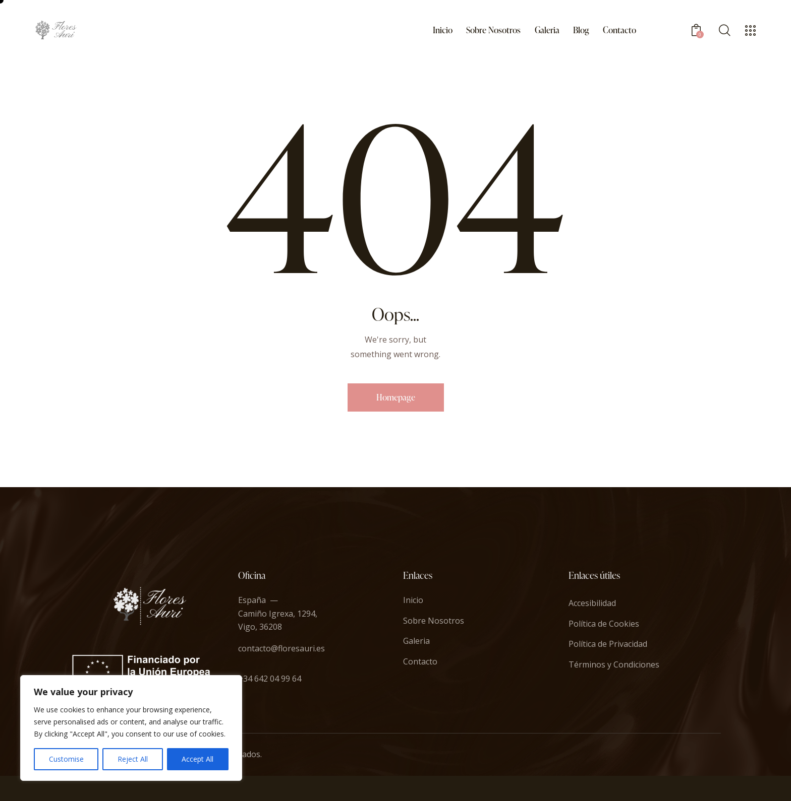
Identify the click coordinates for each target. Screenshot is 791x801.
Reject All (133, 759)
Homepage (395, 397)
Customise (66, 759)
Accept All (197, 759)
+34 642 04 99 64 (269, 678)
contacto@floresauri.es (281, 648)
